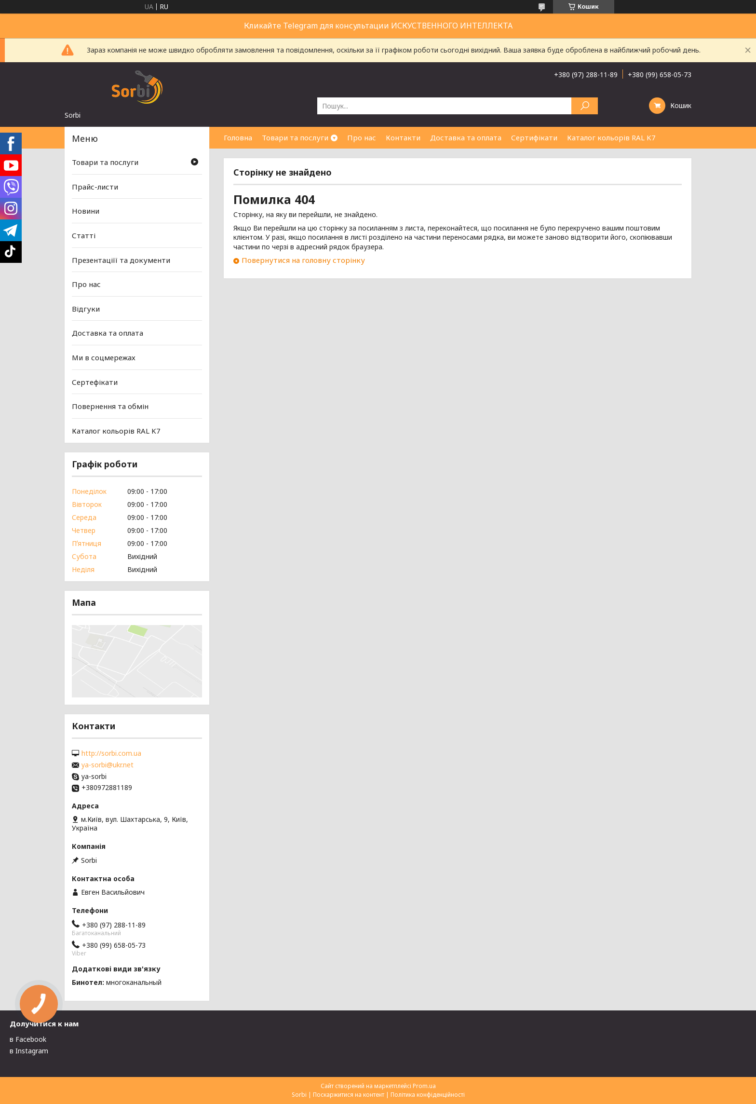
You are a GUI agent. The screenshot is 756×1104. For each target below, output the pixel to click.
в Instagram (29, 1050)
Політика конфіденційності (428, 1094)
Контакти (403, 137)
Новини (85, 211)
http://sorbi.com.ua (111, 753)
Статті (83, 235)
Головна (238, 137)
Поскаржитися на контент (348, 1094)
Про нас (361, 137)
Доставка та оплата (465, 137)
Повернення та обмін (110, 406)
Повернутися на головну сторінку (303, 260)
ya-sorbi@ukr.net (107, 765)
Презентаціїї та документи (121, 259)
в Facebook (28, 1039)
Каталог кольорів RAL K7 (611, 137)
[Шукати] (584, 105)
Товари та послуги (295, 137)
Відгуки (86, 308)
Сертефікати (95, 382)
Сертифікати (534, 137)
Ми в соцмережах (103, 357)
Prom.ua (424, 1086)
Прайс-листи (95, 186)
